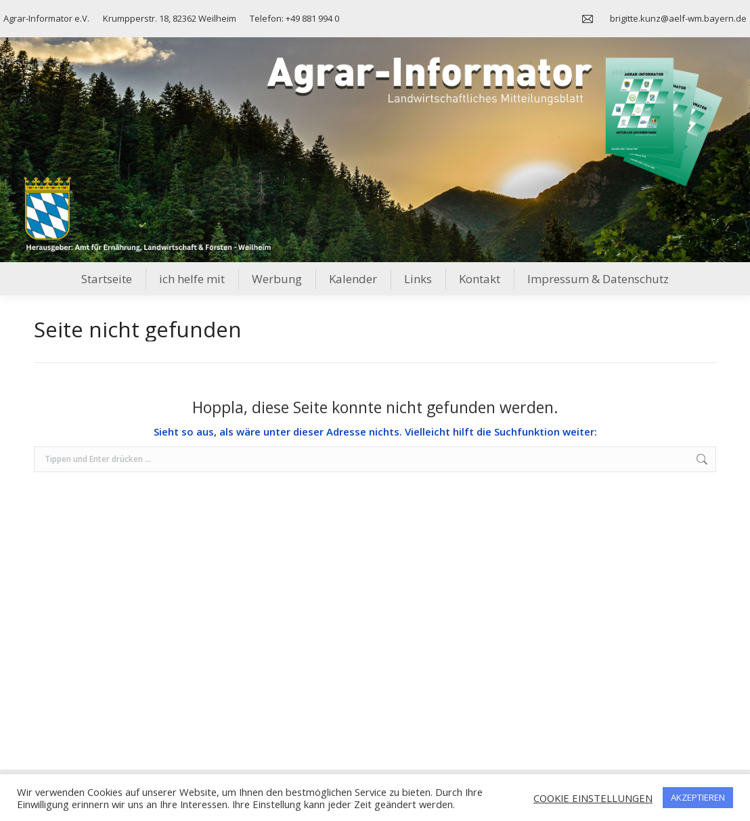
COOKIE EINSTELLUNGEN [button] (593, 798)
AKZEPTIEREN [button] (698, 797)
